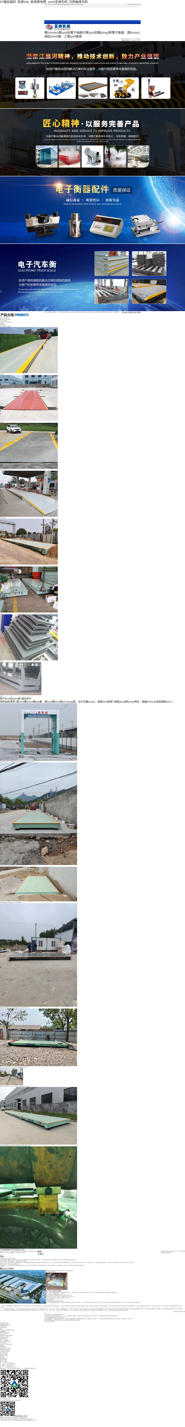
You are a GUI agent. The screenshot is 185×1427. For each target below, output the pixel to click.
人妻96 (2, 1420)
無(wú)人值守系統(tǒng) (90, 312)
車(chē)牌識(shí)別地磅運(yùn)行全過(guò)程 (57, 1295)
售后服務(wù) (3, 1358)
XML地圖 (138, 4)
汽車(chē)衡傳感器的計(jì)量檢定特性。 (56, 1298)
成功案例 (2, 1357)
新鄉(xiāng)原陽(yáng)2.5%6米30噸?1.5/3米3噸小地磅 (14, 1007)
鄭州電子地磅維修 (4, 1333)
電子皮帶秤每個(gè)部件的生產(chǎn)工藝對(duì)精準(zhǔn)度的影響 (62, 1320)
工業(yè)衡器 (80, 312)
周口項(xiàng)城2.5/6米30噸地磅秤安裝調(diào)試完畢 (14, 1067)
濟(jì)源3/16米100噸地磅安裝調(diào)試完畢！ (12, 866)
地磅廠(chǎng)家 (4, 1337)
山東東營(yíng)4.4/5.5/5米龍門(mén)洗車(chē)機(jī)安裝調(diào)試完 (17, 761)
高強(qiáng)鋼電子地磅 (6, 565)
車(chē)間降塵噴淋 (5, 1324)
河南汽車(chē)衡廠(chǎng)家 (7, 1330)
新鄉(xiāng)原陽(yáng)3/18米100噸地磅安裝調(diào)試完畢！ (15, 1145)
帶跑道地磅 (3, 518)
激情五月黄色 (7, 1420)
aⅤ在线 (25, 1420)
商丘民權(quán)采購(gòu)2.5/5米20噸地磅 (10, 902)
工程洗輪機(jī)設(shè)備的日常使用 (55, 1301)
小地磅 (1, 661)
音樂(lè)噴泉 (104, 312)
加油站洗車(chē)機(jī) (113, 312)
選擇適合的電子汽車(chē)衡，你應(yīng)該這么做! (58, 1296)
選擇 (92, 1254)
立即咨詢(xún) (176, 1311)
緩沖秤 (1, 696)
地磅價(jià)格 (3, 1327)
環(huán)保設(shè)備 (71, 312)
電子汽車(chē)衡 (62, 312)
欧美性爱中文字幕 (31, 1420)
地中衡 (1, 422)
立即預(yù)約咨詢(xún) (166, 1252)
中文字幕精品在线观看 (17, 1420)
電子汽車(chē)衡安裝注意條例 (53, 1291)
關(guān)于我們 (4, 1355)
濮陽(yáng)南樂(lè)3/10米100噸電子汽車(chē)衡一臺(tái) (14, 1086)
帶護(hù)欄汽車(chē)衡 (6, 470)
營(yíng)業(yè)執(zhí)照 (29, 1368)
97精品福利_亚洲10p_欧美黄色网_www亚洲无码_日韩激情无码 (44, 2)
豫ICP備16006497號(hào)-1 (14, 1368)
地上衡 (1, 374)
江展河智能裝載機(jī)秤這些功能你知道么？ (55, 1317)
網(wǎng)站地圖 (131, 4)
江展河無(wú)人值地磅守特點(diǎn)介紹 (54, 1314)
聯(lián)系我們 (3, 1359)
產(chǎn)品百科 (4, 1352)
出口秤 (1, 613)
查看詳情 (182, 1311)
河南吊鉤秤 (3, 1334)
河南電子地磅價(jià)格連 (6, 1335)
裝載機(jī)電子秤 (4, 1325)
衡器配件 (98, 312)
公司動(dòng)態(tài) (5, 1351)
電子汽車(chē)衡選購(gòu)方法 (53, 1294)
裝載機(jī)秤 (3, 1331)
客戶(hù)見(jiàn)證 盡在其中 (15, 698)
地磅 (1, 1328)
